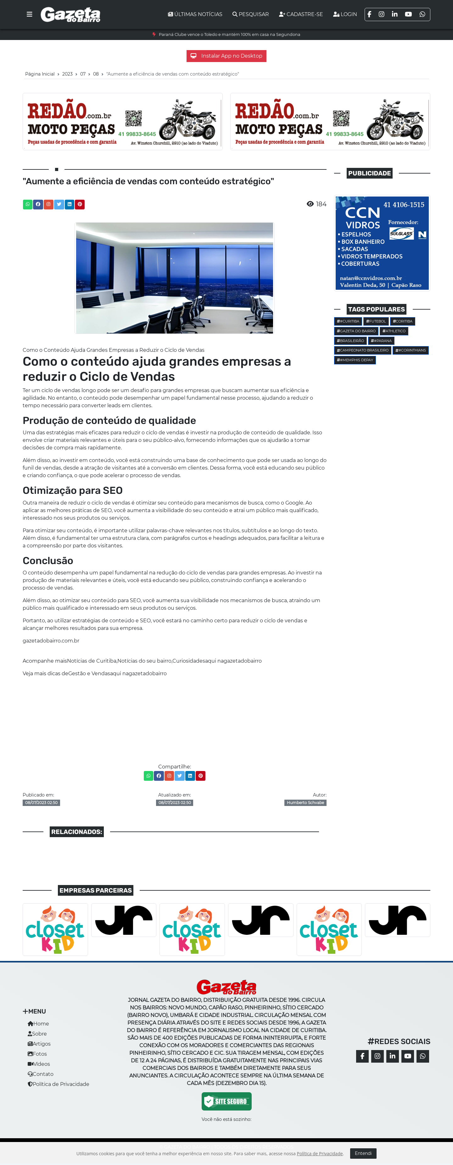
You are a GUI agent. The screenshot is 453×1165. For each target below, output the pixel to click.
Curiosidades (188, 661)
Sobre (37, 1034)
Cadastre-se (301, 14)
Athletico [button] (394, 331)
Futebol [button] (376, 321)
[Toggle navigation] (29, 14)
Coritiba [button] (403, 321)
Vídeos (39, 1064)
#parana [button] (381, 341)
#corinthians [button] (410, 350)
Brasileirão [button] (350, 341)
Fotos (37, 1054)
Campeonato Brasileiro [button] (363, 350)
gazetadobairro (243, 661)
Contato (40, 1074)
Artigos (39, 1044)
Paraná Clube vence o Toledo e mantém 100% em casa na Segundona (229, 34)
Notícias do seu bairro (144, 661)
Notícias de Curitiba (91, 661)
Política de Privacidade (58, 1084)
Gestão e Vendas (89, 674)
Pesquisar (250, 14)
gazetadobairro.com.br (51, 641)
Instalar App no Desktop (226, 56)
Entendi (363, 1153)
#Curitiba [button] (348, 321)
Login (345, 14)
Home (38, 1024)
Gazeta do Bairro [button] (356, 331)
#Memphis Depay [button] (355, 360)
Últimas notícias (195, 14)
